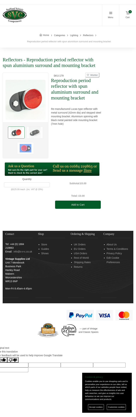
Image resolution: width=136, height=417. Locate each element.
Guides (45, 248)
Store (44, 244)
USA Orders (80, 253)
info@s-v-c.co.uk (23, 251)
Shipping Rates (82, 262)
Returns (78, 266)
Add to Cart (78, 204)
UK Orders (80, 244)
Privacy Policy (114, 253)
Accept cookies (96, 407)
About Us (112, 244)
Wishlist (92, 75)
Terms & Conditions (117, 248)
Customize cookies (116, 407)
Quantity (27, 179)
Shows (45, 253)
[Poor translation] (13, 360)
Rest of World (81, 257)
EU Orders (80, 248)
